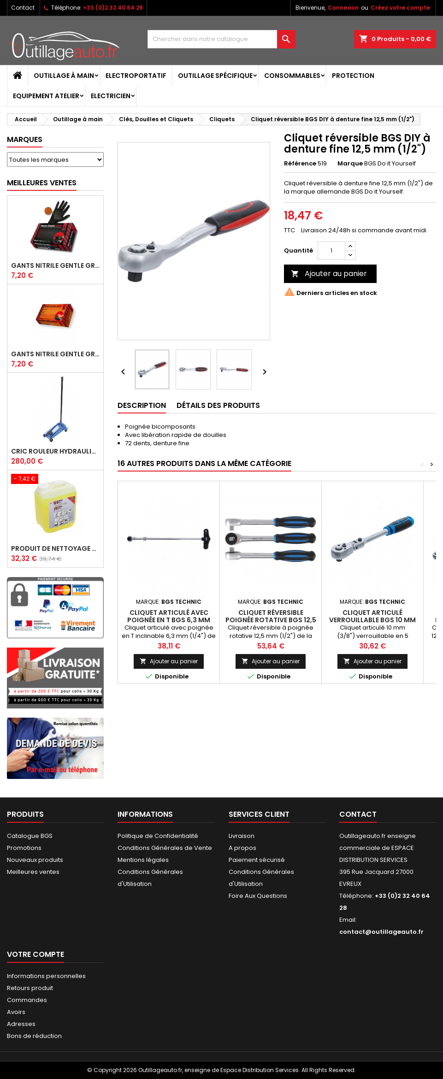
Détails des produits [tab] (218, 405)
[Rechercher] (221, 39)
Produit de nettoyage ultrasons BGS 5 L (55, 548)
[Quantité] (331, 251)
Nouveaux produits (35, 859)
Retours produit (30, 988)
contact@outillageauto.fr (381, 931)
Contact (23, 8)
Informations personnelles (46, 976)
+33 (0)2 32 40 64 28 (113, 8)
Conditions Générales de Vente (165, 847)
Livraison (241, 835)
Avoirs (16, 1012)
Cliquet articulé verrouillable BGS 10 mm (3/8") (372, 620)
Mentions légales (143, 859)
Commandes (27, 1000)
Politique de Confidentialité (158, 835)
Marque (350, 163)
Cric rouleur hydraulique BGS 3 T (55, 451)
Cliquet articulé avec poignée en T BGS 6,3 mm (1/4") (168, 620)
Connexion (343, 8)
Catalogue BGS (30, 835)
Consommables (292, 75)
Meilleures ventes (33, 871)
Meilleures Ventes (42, 182)
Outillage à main (64, 75)
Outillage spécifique (215, 75)
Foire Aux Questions (258, 895)
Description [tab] (142, 405)
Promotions (24, 847)
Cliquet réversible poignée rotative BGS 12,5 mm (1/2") (270, 620)
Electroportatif (136, 75)
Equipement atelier (46, 95)
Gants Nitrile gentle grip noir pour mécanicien (55, 265)
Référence (300, 163)
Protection (353, 75)
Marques (24, 139)
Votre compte (35, 954)
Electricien (110, 95)
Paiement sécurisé (257, 859)
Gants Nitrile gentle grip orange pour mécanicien (55, 354)
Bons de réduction (34, 1036)
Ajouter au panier (329, 273)
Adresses (21, 1024)
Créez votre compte (400, 8)
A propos (242, 847)
